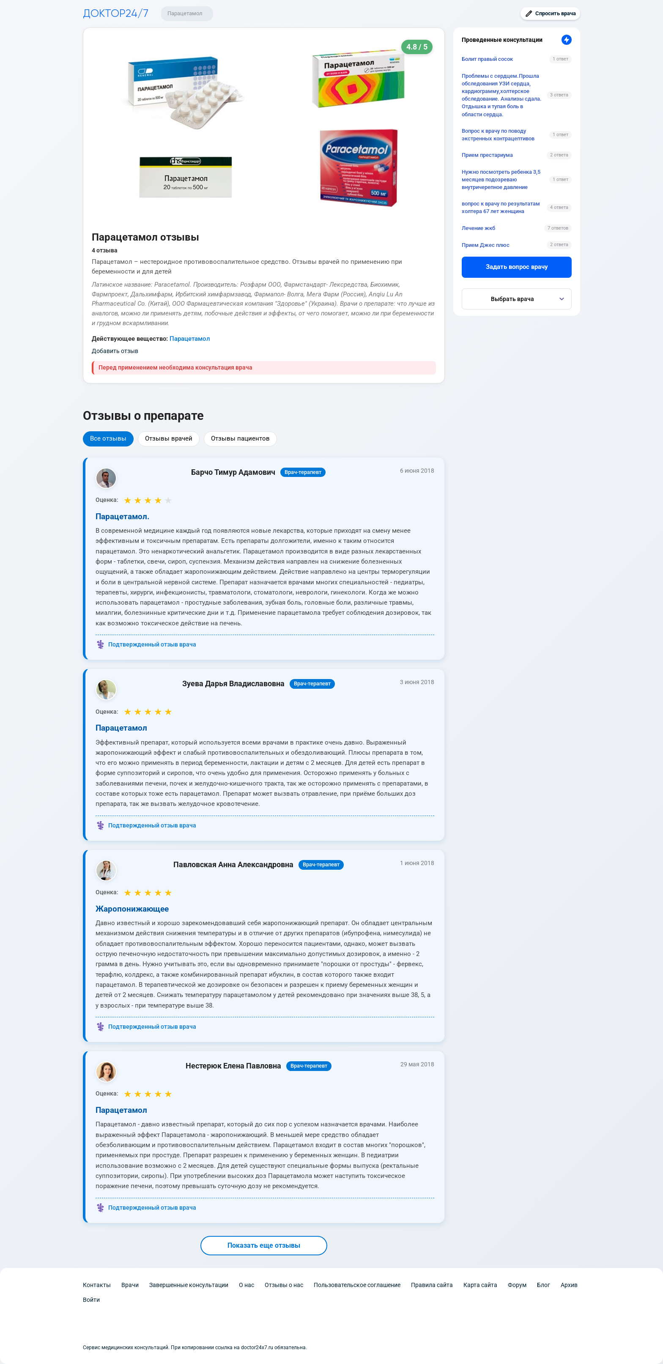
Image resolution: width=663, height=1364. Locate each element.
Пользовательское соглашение (357, 1285)
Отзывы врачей (168, 438)
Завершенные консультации (188, 1285)
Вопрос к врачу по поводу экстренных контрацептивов (498, 135)
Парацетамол (185, 13)
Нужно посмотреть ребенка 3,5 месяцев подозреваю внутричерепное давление (501, 179)
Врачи (130, 1285)
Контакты (97, 1285)
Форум (517, 1285)
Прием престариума (487, 155)
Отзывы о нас (284, 1285)
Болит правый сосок (487, 59)
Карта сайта (480, 1285)
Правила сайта (432, 1285)
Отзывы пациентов (240, 438)
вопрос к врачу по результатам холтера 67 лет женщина (501, 207)
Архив (569, 1285)
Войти (91, 1299)
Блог (543, 1285)
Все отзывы (108, 438)
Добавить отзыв (115, 351)
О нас (246, 1285)
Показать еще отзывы (263, 1245)
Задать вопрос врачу (517, 267)
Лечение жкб (478, 228)
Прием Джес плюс (486, 245)
